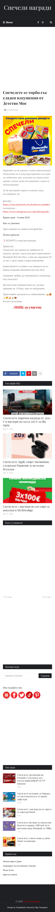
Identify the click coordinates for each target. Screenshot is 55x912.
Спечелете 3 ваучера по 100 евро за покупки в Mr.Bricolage (26, 508)
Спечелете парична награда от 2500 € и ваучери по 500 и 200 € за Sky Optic (26, 421)
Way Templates (41, 907)
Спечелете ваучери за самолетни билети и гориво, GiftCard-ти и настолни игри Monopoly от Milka (34, 825)
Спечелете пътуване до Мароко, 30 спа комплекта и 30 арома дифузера (34, 796)
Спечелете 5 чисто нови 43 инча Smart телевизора (33, 840)
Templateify (21, 907)
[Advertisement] (27, 62)
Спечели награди (27, 7)
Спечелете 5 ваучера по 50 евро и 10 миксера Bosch (34, 811)
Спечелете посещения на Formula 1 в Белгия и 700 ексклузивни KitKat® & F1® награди (31, 779)
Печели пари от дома (12, 861)
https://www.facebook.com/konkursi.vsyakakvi (26, 204)
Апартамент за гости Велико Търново (19, 866)
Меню (9, 22)
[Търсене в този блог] (21, 675)
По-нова (8, 597)
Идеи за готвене (10, 874)
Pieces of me (8, 870)
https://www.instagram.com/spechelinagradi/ (26, 211)
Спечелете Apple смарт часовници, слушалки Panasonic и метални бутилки (26, 465)
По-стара (46, 597)
